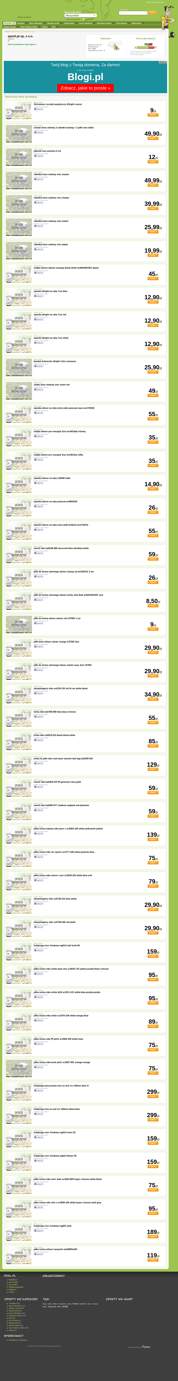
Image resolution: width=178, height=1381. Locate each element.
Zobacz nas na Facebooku (154, 2)
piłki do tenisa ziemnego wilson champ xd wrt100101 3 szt (64, 571)
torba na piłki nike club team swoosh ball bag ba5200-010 (63, 758)
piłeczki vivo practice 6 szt (47, 151)
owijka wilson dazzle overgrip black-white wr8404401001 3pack (66, 268)
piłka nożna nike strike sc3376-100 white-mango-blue (61, 1015)
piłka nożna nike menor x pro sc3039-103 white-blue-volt (63, 875)
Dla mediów (13, 1285)
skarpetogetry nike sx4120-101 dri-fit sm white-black (61, 688)
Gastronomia (70, 23)
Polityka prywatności (16, 1287)
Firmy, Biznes (123, 23)
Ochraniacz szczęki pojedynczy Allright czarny (58, 104)
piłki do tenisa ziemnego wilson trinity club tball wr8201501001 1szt (68, 595)
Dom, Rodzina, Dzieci (30, 27)
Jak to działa (13, 1282)
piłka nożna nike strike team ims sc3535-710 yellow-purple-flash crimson (71, 969)
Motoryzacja (138, 23)
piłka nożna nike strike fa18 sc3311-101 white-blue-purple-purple (67, 992)
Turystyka (22, 23)
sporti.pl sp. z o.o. (28, 31)
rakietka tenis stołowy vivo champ (51, 198)
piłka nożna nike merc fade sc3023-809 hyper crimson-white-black (68, 1179)
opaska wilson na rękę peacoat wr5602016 (55, 501)
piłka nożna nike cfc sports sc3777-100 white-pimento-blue (64, 852)
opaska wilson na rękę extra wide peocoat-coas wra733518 (64, 408)
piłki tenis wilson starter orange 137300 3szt (56, 642)
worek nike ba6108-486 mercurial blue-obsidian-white (61, 548)
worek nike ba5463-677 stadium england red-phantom (61, 805)
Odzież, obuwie (11, 27)
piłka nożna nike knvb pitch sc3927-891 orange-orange (62, 1062)
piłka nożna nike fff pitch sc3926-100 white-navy (58, 1039)
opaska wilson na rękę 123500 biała (52, 478)
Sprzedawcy (15, 31)
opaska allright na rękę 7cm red (50, 314)
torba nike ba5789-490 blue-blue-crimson (55, 712)
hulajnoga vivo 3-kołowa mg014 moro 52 (54, 1132)
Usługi (46, 27)
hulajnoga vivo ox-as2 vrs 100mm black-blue (57, 1109)
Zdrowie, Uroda (54, 23)
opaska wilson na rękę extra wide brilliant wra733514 (61, 525)
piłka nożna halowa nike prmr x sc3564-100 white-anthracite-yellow (68, 829)
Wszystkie (9, 23)
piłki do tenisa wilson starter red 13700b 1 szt (57, 618)
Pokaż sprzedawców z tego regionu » (22, 44)
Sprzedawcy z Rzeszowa (18, 1340)
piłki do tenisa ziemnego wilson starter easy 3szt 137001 (63, 665)
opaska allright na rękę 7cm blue (50, 291)
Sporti (41, 102)
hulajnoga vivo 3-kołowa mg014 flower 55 (55, 1156)
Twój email (124, 10)
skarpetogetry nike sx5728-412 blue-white (55, 899)
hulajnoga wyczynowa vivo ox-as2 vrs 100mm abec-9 (61, 1086)
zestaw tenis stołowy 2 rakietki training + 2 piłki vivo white (64, 127)
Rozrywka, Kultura (105, 23)
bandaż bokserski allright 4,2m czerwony (55, 361)
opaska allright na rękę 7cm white (51, 338)
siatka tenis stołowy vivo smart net (52, 385)
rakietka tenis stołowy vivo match (51, 221)
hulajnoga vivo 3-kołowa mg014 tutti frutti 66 (57, 945)
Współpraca (13, 1280)
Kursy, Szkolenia (87, 23)
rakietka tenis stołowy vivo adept (51, 244)
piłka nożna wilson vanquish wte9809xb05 (55, 1249)
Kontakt (11, 1292)
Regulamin (12, 1290)
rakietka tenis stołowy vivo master (51, 174)
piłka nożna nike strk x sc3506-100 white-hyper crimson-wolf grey (67, 1202)
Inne (55, 27)
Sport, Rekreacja (37, 23)
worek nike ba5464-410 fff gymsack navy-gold (57, 782)
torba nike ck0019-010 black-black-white (54, 735)
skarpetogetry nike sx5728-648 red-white (55, 922)
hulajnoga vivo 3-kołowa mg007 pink (52, 1226)
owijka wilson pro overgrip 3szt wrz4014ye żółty (58, 455)
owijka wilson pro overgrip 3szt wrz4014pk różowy (60, 431)
